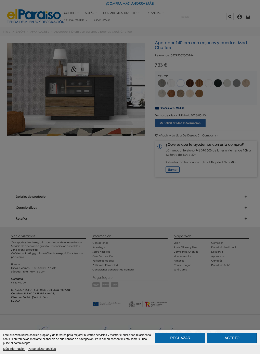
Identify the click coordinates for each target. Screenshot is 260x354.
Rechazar (180, 338)
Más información (14, 348)
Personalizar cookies (42, 348)
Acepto (232, 338)
